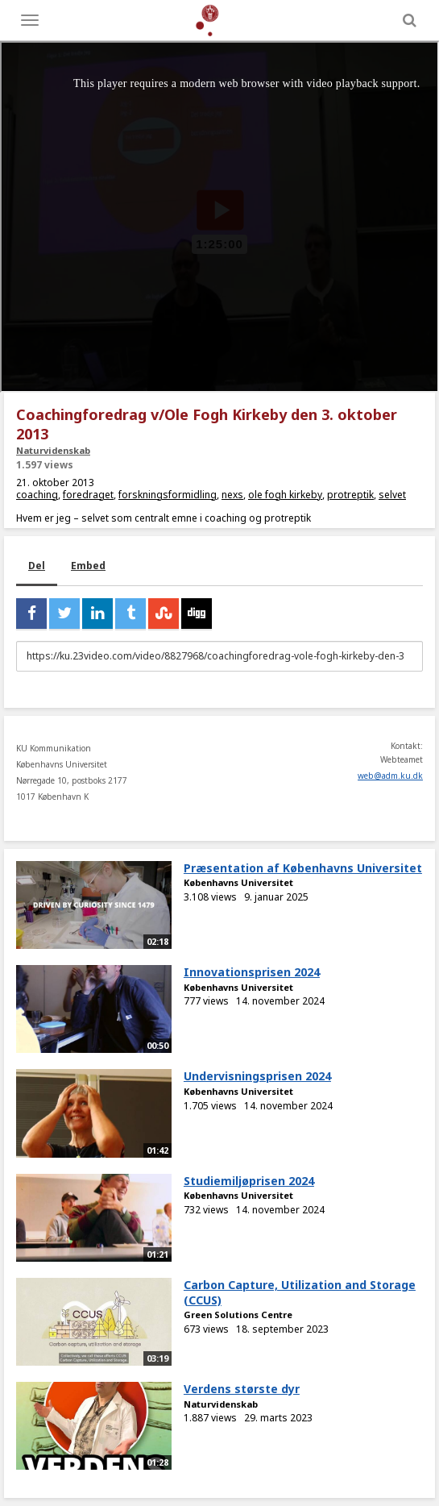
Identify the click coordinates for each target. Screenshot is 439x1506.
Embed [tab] (88, 565)
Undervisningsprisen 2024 (257, 1076)
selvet (392, 494)
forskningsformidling (167, 494)
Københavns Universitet (238, 882)
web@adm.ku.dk (390, 775)
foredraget (88, 494)
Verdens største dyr (242, 1388)
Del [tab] (36, 565)
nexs (232, 494)
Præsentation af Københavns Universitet (303, 868)
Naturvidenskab (53, 450)
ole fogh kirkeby (285, 494)
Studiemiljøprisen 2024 (249, 1180)
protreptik (350, 494)
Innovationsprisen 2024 (252, 972)
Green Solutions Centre (238, 1314)
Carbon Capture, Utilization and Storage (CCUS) (300, 1292)
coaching (37, 494)
